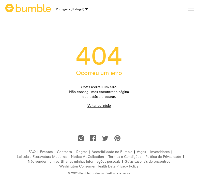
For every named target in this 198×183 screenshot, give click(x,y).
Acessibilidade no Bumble (112, 151)
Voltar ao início (99, 105)
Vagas (141, 151)
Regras (81, 151)
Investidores (160, 151)
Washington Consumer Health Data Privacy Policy (99, 166)
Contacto (64, 151)
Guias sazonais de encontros (147, 161)
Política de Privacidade (163, 156)
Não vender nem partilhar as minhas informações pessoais (74, 161)
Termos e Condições (124, 156)
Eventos (46, 151)
